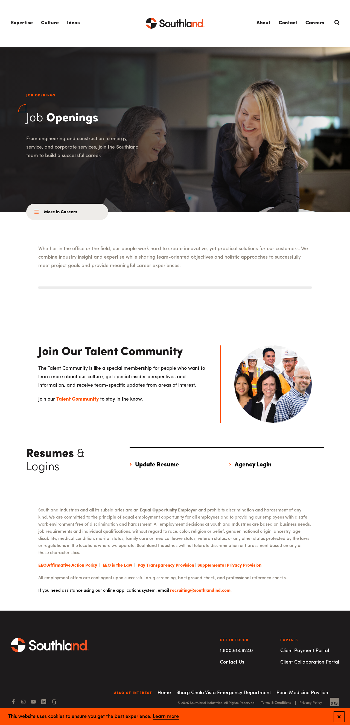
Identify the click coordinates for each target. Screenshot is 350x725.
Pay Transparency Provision (166, 565)
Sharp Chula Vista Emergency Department (223, 693)
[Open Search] (335, 22)
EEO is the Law (117, 565)
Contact (288, 23)
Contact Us (232, 662)
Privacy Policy (310, 703)
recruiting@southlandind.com (200, 590)
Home (164, 693)
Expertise (22, 23)
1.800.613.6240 (236, 650)
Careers (314, 23)
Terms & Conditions (276, 703)
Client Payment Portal (304, 650)
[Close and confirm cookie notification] (339, 716)
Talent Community (77, 399)
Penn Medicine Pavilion (302, 693)
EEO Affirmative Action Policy (67, 565)
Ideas (73, 23)
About (263, 23)
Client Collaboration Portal (309, 662)
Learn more (166, 716)
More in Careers (60, 212)
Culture (50, 23)
